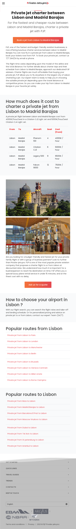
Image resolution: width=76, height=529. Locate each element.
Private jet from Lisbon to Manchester (24, 347)
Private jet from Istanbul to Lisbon (23, 446)
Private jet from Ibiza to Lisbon (21, 401)
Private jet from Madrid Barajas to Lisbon (26, 407)
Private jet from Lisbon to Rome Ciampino (26, 380)
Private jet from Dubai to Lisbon (22, 427)
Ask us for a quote (38, 284)
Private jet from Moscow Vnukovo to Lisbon (27, 419)
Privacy (31, 524)
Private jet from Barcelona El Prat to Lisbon (27, 413)
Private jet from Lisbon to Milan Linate (24, 374)
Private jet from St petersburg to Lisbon (25, 439)
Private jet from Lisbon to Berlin (21, 353)
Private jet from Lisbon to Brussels (23, 361)
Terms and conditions (15, 524)
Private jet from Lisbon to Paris (21, 335)
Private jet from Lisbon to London (22, 341)
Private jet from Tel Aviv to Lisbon (22, 433)
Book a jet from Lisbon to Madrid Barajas (38, 40)
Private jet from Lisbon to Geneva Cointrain (27, 368)
